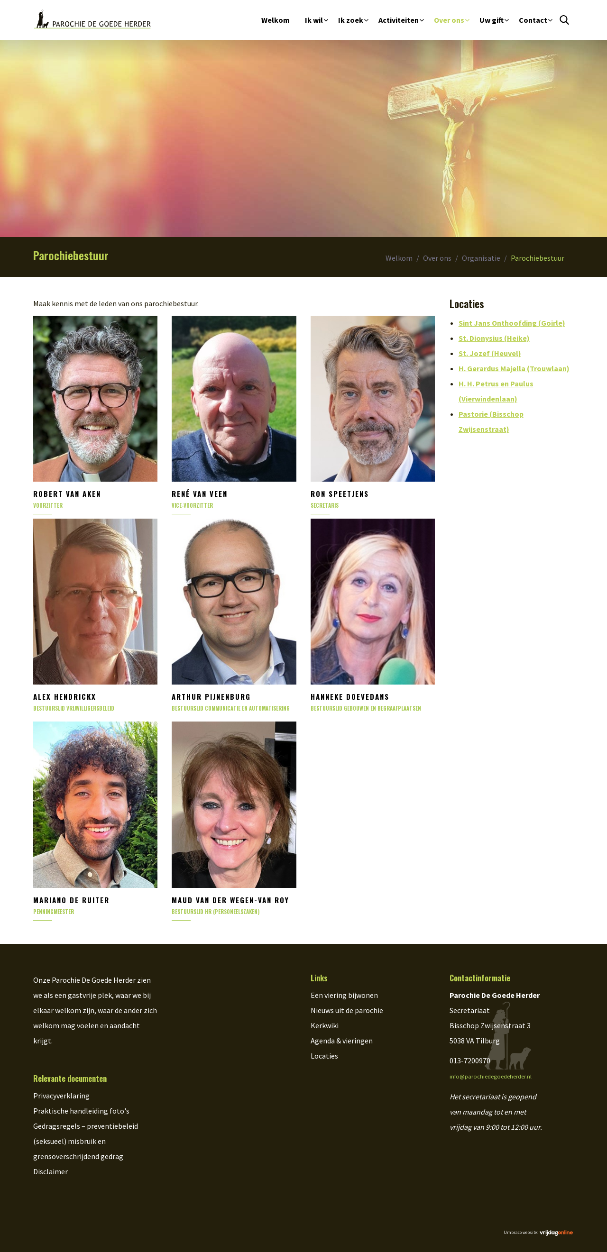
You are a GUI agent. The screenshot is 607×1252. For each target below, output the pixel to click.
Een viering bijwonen (344, 995)
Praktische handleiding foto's (81, 1110)
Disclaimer (50, 1171)
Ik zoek (350, 20)
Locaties (324, 1055)
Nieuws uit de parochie (347, 1010)
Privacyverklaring (61, 1095)
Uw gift (491, 20)
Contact (533, 20)
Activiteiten (398, 20)
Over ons (449, 20)
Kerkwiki (325, 1025)
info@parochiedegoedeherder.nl (491, 1076)
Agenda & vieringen (342, 1040)
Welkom (275, 20)
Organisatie (481, 258)
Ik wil (314, 20)
